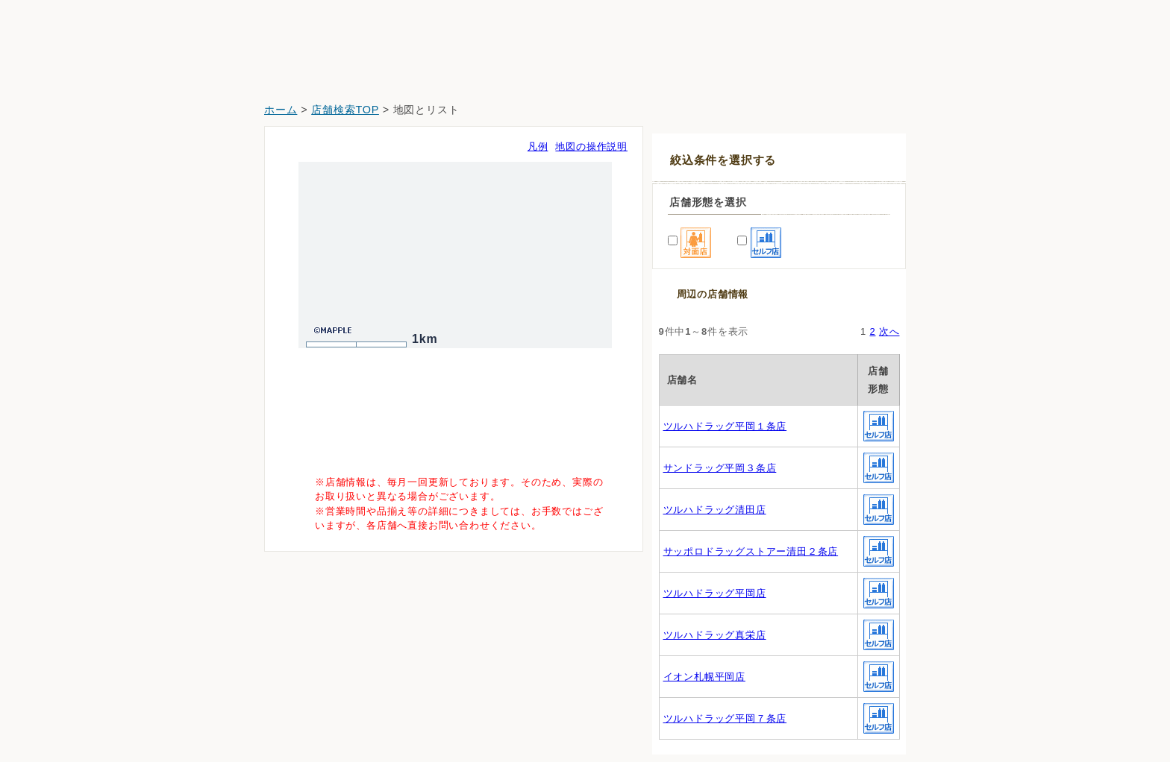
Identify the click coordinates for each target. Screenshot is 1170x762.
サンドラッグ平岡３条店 (720, 467)
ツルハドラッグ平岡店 (714, 593)
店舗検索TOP (345, 110)
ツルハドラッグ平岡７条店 (725, 718)
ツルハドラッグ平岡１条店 (725, 426)
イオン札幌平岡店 (704, 676)
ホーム (280, 110)
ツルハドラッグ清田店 (714, 509)
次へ (889, 331)
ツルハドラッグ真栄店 (714, 634)
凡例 (538, 146)
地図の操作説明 (591, 146)
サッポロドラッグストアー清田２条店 (751, 551)
